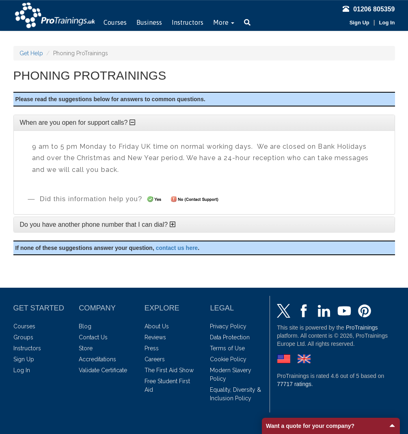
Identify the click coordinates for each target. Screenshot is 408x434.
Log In (387, 23)
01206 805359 (369, 9)
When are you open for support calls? (77, 122)
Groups (23, 337)
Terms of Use (227, 348)
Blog (85, 326)
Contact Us (93, 337)
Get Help (31, 53)
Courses (115, 22)
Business (149, 22)
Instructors (187, 22)
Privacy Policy (228, 326)
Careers (155, 359)
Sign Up (359, 23)
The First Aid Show (169, 370)
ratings (294, 384)
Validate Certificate (103, 370)
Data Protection (230, 337)
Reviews (155, 337)
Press (152, 348)
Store (86, 348)
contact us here (177, 248)
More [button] (223, 22)
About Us (157, 326)
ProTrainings (362, 327)
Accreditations (97, 359)
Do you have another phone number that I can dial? (97, 224)
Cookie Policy (228, 359)
